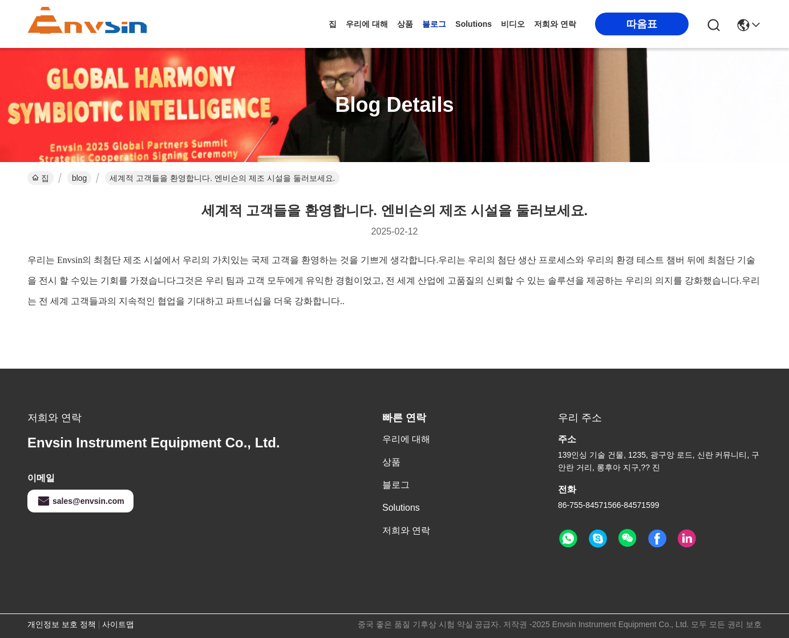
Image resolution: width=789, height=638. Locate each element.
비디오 (513, 24)
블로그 (434, 24)
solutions (473, 24)
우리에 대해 (367, 24)
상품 (405, 24)
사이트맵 (118, 624)
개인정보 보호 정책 (61, 624)
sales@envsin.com (80, 501)
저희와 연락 (555, 24)
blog (79, 178)
